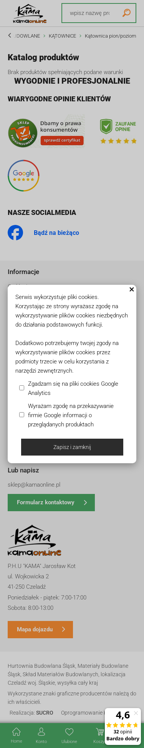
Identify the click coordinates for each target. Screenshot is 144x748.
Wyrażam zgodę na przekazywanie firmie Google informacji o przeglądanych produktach (71, 415)
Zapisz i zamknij (72, 447)
